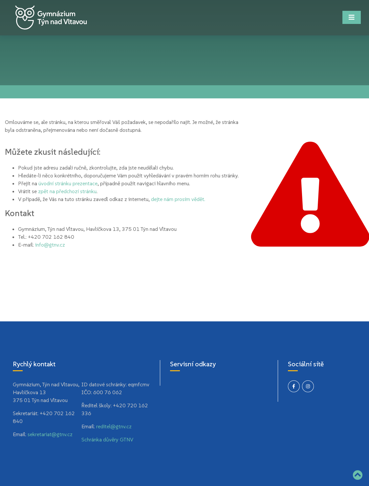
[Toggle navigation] (351, 17)
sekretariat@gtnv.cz (50, 434)
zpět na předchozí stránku (67, 191)
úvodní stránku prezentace (68, 183)
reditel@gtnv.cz (114, 426)
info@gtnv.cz (50, 244)
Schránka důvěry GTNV (107, 439)
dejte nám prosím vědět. (178, 199)
